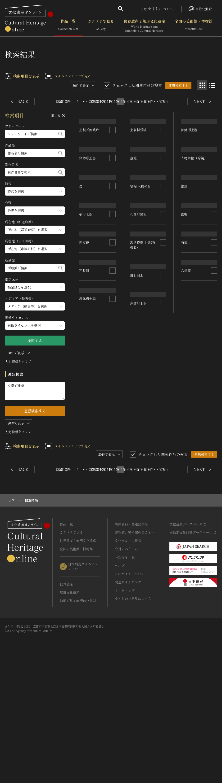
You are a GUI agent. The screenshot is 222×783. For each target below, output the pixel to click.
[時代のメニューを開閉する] (35, 191)
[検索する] (61, 134)
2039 (91, 101)
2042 (113, 101)
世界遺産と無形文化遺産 (144, 25)
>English (201, 9)
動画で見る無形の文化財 (78, 722)
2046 (141, 101)
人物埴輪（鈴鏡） (194, 244)
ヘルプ (120, 687)
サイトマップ (125, 712)
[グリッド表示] (202, 85)
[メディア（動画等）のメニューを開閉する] (35, 306)
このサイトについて (157, 9)
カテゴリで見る (100, 25)
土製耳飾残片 (89, 172)
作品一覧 (68, 25)
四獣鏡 (84, 424)
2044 (127, 101)
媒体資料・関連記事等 (131, 646)
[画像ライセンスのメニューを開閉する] (35, 325)
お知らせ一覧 (125, 679)
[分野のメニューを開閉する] (35, 210)
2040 (99, 101)
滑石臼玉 (187, 411)
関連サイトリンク (128, 704)
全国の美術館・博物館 (194, 25)
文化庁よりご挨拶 (128, 662)
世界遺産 (66, 706)
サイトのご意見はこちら (133, 720)
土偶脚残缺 (138, 161)
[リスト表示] (212, 85)
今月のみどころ (126, 671)
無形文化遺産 (70, 714)
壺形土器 (86, 365)
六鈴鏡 (186, 472)
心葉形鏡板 (138, 336)
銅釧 (184, 289)
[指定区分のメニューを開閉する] (35, 287)
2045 (134, 101)
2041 (106, 101)
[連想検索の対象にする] (112, 173)
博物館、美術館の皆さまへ (134, 654)
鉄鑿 (184, 360)
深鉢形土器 (87, 244)
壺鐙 (133, 208)
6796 (163, 101)
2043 (120, 101)
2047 (148, 101)
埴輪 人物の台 (140, 275)
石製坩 (84, 474)
